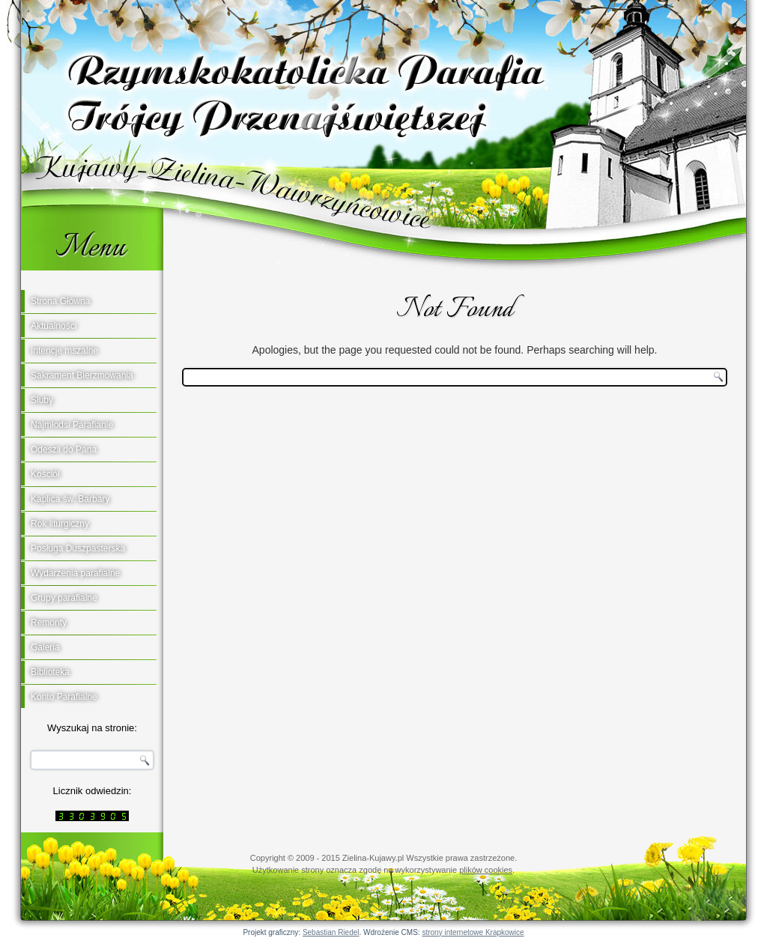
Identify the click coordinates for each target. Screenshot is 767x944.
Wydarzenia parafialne (75, 573)
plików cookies (485, 869)
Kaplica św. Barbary (70, 499)
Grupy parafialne (64, 598)
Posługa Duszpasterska (78, 548)
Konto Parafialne (64, 697)
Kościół (45, 474)
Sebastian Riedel (331, 932)
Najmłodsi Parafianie (72, 425)
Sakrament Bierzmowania (82, 375)
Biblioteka (50, 672)
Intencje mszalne (64, 350)
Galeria (45, 647)
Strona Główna (60, 301)
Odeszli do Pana (64, 449)
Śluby (42, 400)
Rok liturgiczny (60, 523)
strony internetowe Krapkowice (473, 932)
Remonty (49, 622)
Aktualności (53, 326)
